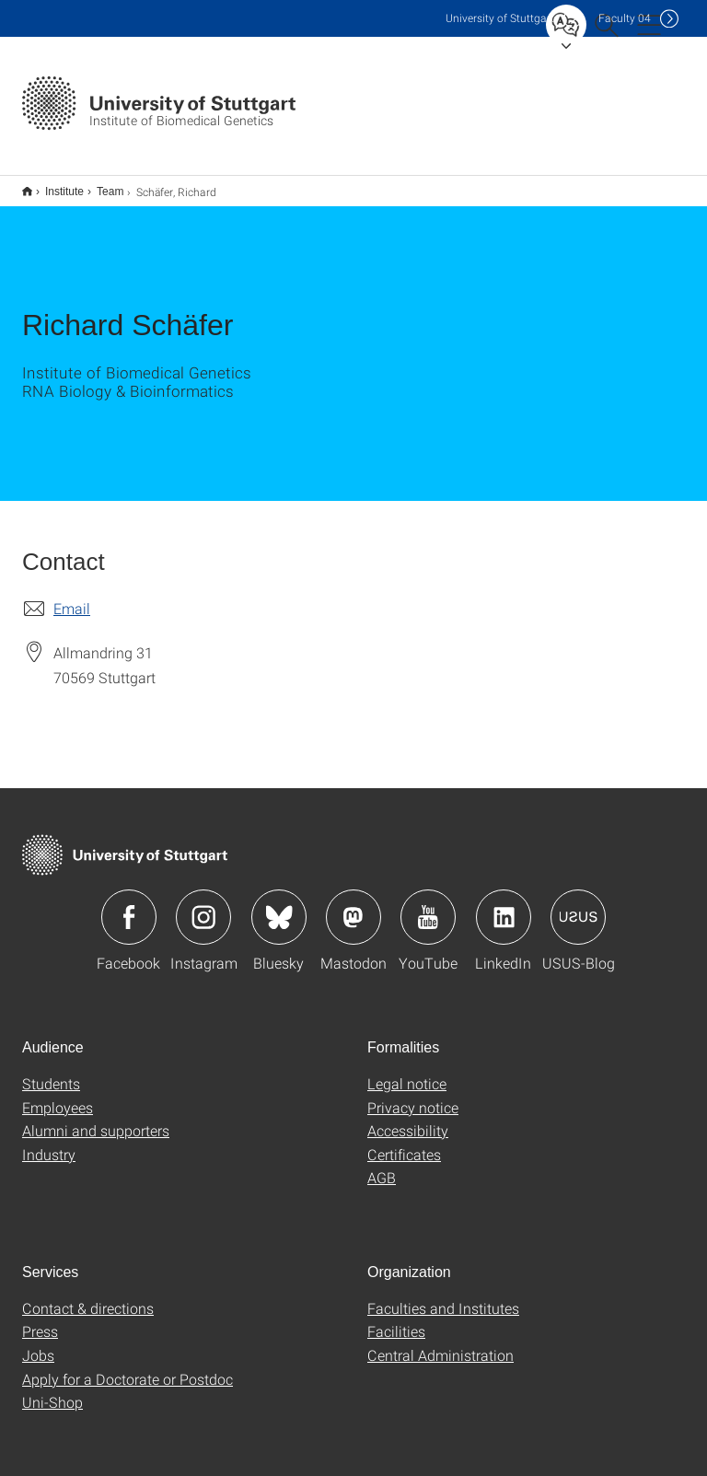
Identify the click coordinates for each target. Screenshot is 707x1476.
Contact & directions (88, 1296)
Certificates (404, 1142)
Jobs (38, 1343)
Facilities (396, 1319)
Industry (48, 1142)
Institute (54, 185)
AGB (381, 1165)
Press (40, 1319)
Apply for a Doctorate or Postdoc (127, 1367)
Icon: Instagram (203, 905)
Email (71, 596)
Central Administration (440, 1343)
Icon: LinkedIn (503, 905)
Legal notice (406, 1071)
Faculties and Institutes (443, 1296)
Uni (500, 18)
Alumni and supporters (95, 1118)
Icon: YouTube (428, 905)
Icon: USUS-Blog (578, 905)
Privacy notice (412, 1095)
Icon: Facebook (128, 905)
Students (51, 1071)
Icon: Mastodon (353, 905)
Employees (57, 1095)
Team (100, 185)
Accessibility (407, 1118)
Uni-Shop (52, 1390)
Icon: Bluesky (279, 905)
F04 (624, 18)
